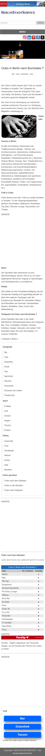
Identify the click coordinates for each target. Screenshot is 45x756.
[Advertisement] (22, 241)
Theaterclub (9, 395)
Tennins (7, 425)
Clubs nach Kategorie (13, 490)
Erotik (6, 367)
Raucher (8, 381)
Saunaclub (8, 386)
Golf (6, 411)
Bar (5, 352)
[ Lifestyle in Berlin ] (9, 339)
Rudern (7, 430)
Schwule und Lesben (13, 391)
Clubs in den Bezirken (13, 485)
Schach (7, 416)
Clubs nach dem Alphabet (15, 481)
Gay (6, 371)
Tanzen (22, 734)
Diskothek (8, 362)
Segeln (7, 421)
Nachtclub (8, 376)
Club (6, 357)
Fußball (7, 406)
